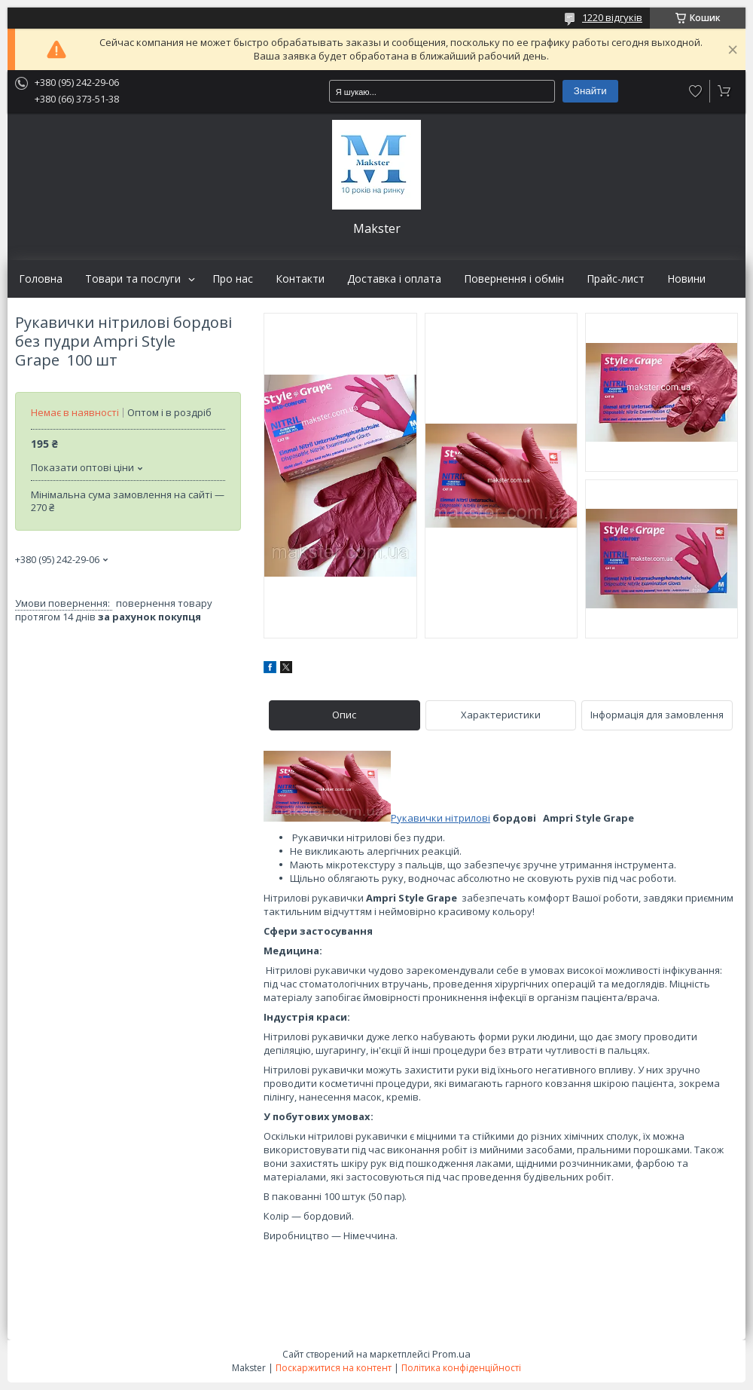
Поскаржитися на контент (334, 1367)
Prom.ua (451, 1354)
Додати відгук (695, 91)
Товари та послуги (133, 279)
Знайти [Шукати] (590, 90)
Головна (40, 279)
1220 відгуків (612, 17)
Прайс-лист (616, 279)
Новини (686, 279)
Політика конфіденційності (461, 1367)
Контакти (300, 279)
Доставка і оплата (394, 279)
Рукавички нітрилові (440, 818)
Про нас (232, 279)
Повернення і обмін (514, 279)
